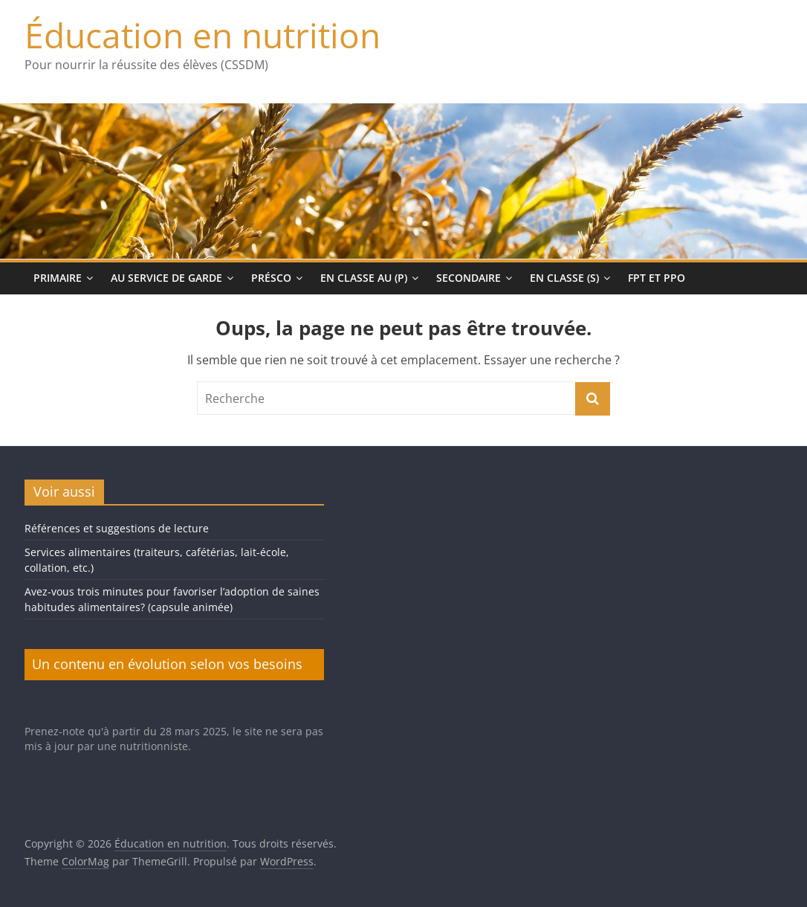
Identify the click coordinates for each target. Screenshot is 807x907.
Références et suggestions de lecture (117, 528)
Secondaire (468, 278)
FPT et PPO (656, 278)
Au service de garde (166, 278)
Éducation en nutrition (202, 35)
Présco (271, 278)
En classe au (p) (363, 278)
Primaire (57, 278)
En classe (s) (564, 278)
